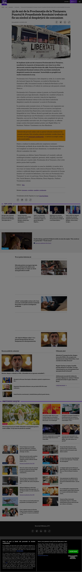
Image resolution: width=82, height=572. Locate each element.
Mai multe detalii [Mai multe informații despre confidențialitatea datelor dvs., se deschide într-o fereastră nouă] (20, 550)
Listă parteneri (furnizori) (43, 555)
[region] (41, 555)
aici (6, 562)
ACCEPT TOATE (73, 551)
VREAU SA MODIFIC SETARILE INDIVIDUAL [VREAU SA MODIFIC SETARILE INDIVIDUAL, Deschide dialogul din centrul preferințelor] (73, 557)
